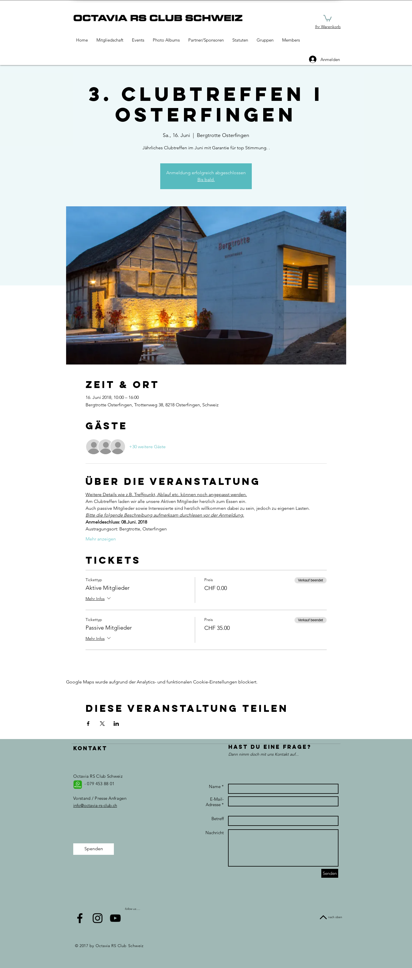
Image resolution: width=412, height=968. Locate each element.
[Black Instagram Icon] (97, 918)
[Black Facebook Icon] (79, 918)
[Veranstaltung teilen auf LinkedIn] (116, 723)
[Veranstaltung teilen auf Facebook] (88, 723)
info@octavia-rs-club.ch (95, 805)
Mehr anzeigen (101, 539)
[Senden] (329, 873)
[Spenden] (93, 849)
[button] (327, 17)
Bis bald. (206, 179)
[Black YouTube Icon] (115, 918)
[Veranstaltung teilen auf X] (102, 723)
